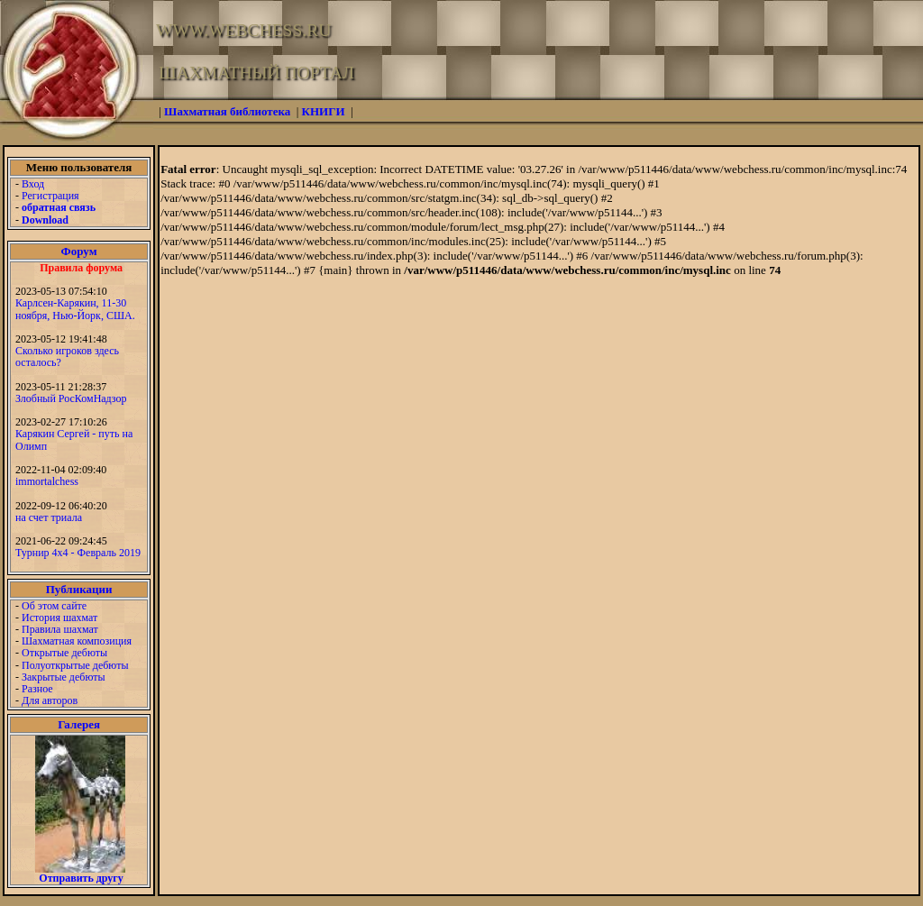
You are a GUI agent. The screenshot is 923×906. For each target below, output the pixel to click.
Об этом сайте (54, 605)
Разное (37, 688)
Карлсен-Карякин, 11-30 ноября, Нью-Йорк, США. (75, 309)
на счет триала (48, 517)
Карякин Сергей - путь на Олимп (74, 439)
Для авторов (50, 700)
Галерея (79, 724)
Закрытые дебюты (63, 677)
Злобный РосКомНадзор (71, 398)
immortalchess (46, 481)
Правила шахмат (60, 629)
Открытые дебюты (64, 652)
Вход (33, 184)
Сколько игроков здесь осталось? (67, 356)
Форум (79, 251)
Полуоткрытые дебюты (75, 665)
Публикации (79, 589)
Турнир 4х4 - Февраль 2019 (78, 552)
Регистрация (50, 195)
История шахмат (59, 617)
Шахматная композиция (77, 641)
